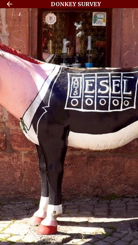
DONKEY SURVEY (76, 4)
